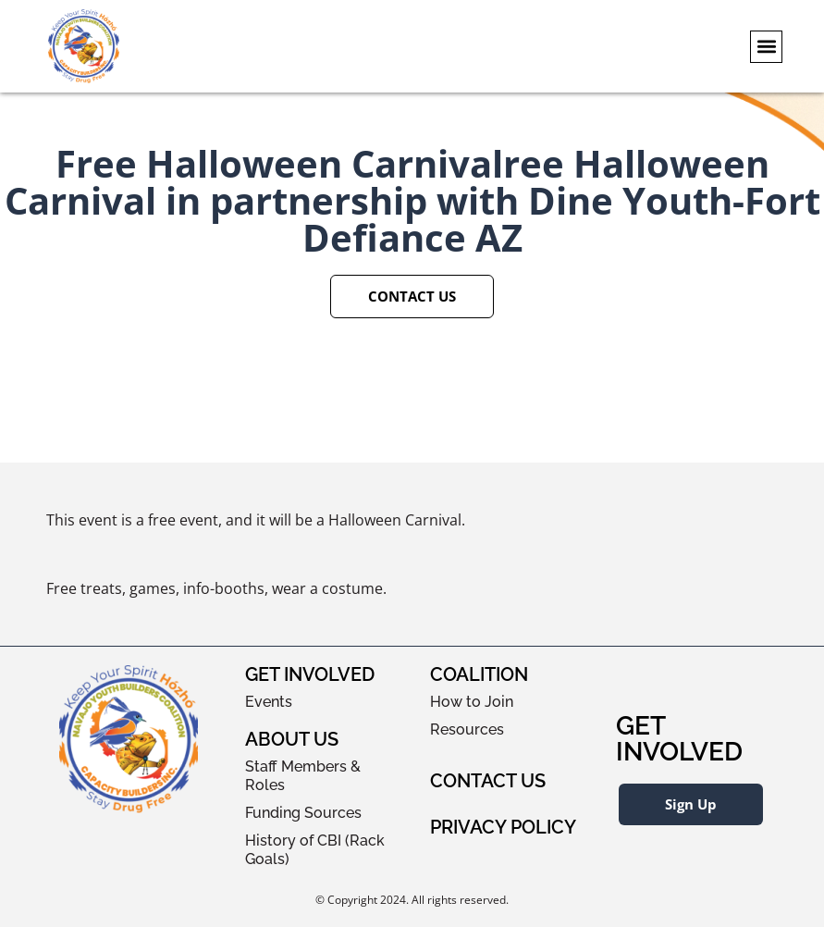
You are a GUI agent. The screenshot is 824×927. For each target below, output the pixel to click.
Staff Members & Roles (303, 776)
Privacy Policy (503, 827)
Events (268, 702)
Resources (467, 729)
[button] (766, 47)
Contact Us (488, 781)
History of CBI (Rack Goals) (315, 850)
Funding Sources (303, 813)
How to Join (471, 702)
